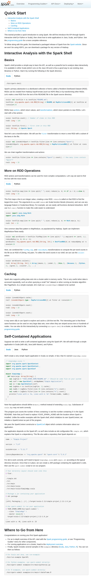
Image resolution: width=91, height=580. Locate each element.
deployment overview (54, 543)
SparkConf (41, 423)
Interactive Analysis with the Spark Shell (23, 18)
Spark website (75, 44)
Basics (13, 21)
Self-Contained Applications (18, 28)
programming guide (15, 40)
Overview (20, 4)
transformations (46, 110)
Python (72, 546)
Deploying (69, 4)
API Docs (55, 4)
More (80, 4)
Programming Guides (37, 4)
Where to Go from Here (17, 31)
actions (16, 110)
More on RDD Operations (21, 23)
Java (67, 546)
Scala (61, 546)
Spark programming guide (57, 538)
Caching (14, 26)
